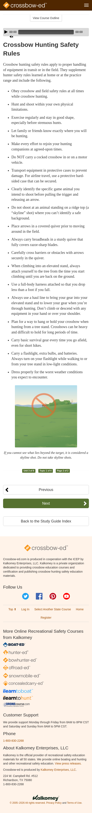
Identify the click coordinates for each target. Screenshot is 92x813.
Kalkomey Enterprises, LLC (58, 769)
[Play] (6, 32)
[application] (46, 32)
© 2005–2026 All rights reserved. (28, 802)
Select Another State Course (52, 609)
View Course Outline (46, 18)
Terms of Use (74, 802)
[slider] (46, 32)
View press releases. (68, 763)
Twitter (25, 596)
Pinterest (53, 596)
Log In (25, 609)
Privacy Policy (54, 802)
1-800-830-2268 (13, 740)
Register (46, 617)
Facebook (39, 596)
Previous (46, 490)
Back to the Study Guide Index (46, 521)
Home (80, 609)
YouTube (66, 596)
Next (46, 503)
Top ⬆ (12, 609)
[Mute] (11, 36)
